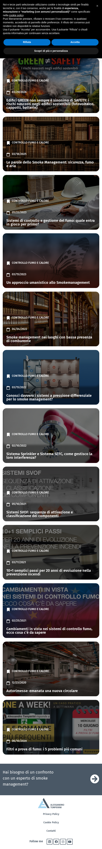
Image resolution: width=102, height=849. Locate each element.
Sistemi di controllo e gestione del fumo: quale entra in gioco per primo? (50, 222)
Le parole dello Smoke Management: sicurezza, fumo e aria (50, 164)
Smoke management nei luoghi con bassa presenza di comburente (49, 339)
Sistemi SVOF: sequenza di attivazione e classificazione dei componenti (39, 514)
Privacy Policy (51, 814)
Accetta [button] (75, 42)
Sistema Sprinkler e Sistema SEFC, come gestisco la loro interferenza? (49, 456)
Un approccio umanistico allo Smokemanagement (48, 282)
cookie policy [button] (16, 15)
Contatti (51, 830)
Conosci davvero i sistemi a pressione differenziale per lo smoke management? (49, 397)
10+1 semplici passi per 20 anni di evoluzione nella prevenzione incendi (48, 572)
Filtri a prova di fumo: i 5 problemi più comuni (44, 749)
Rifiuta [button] (27, 42)
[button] (97, 6)
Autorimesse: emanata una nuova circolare (42, 691)
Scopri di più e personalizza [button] (51, 50)
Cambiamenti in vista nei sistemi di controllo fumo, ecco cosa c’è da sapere (49, 631)
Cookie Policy (51, 822)
